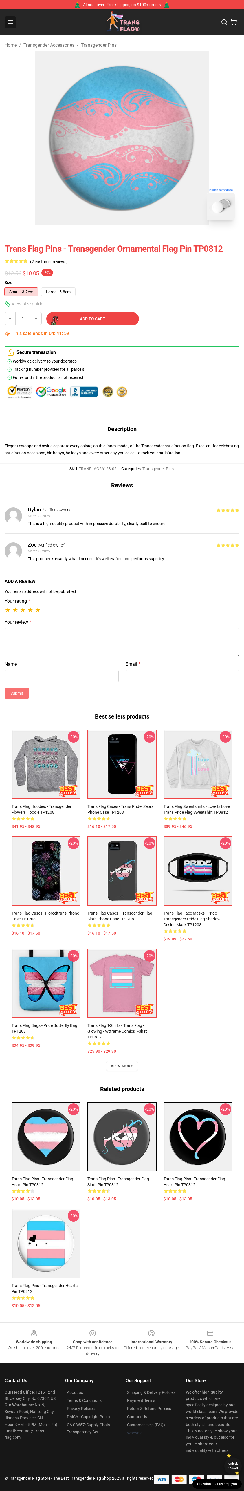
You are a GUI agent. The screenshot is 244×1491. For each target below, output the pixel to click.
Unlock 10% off (233, 1466)
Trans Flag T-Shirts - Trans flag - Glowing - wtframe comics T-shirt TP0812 (117, 1031)
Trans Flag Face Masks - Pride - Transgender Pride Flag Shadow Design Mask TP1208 (192, 919)
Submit (16, 693)
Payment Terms (141, 1400)
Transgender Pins (99, 45)
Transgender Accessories (48, 45)
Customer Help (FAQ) (146, 1425)
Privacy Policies (81, 1408)
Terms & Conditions (84, 1400)
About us (75, 1392)
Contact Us (137, 1416)
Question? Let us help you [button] (217, 1484)
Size (8, 282)
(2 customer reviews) (49, 261)
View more (122, 1066)
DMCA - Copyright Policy (88, 1416)
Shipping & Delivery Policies (151, 1392)
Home (11, 45)
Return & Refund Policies (149, 1408)
